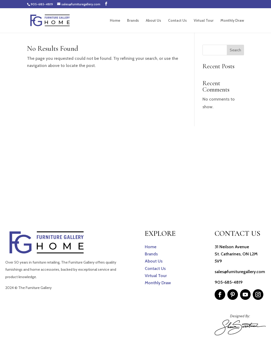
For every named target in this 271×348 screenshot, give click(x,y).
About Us (153, 21)
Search (235, 50)
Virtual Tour (204, 21)
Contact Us (177, 21)
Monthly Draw (232, 21)
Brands (133, 21)
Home (115, 21)
